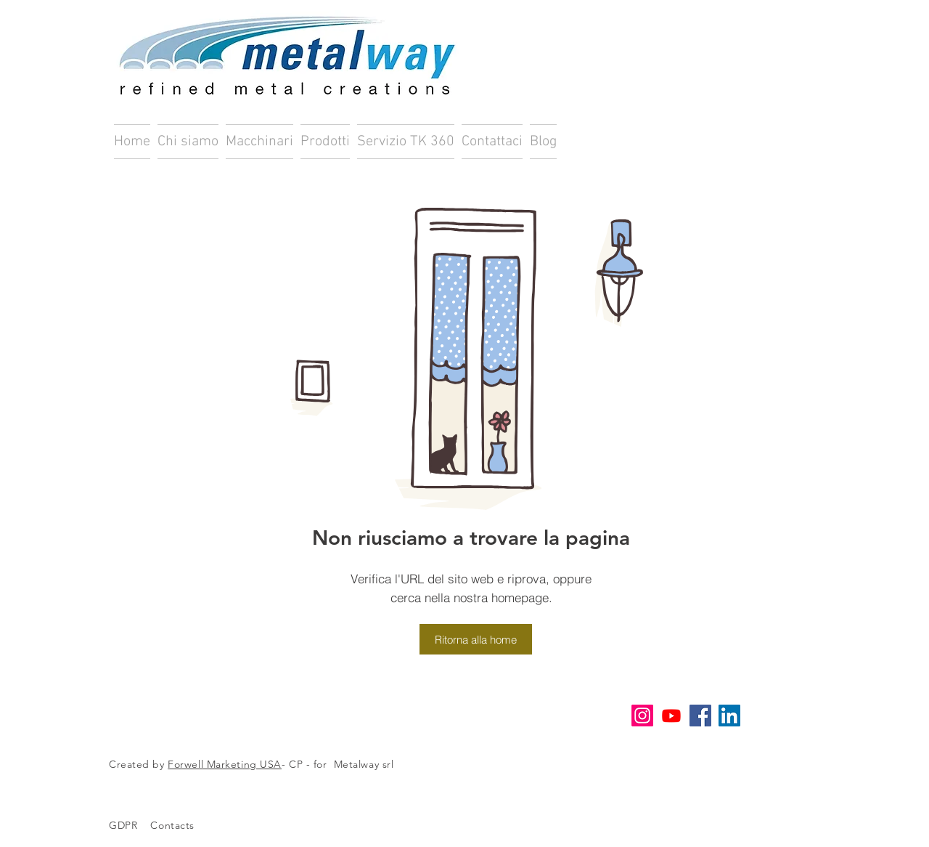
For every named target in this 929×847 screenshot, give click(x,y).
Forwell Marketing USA (225, 764)
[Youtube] (671, 715)
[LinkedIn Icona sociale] (729, 715)
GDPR (123, 825)
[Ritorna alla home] (476, 639)
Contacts (180, 825)
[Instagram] (642, 715)
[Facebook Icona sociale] (700, 715)
